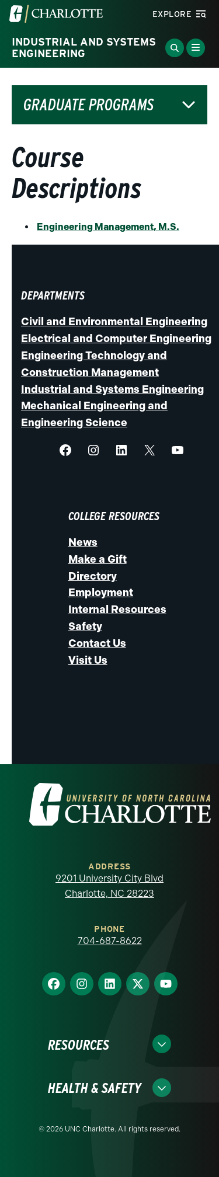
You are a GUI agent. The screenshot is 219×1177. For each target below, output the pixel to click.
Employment (100, 592)
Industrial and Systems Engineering (112, 389)
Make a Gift (97, 559)
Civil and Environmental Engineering (114, 321)
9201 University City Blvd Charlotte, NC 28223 (109, 886)
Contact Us (97, 643)
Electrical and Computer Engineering (116, 338)
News (83, 542)
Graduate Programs (88, 105)
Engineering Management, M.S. (108, 226)
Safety (85, 626)
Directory (92, 576)
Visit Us (87, 660)
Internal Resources (117, 609)
